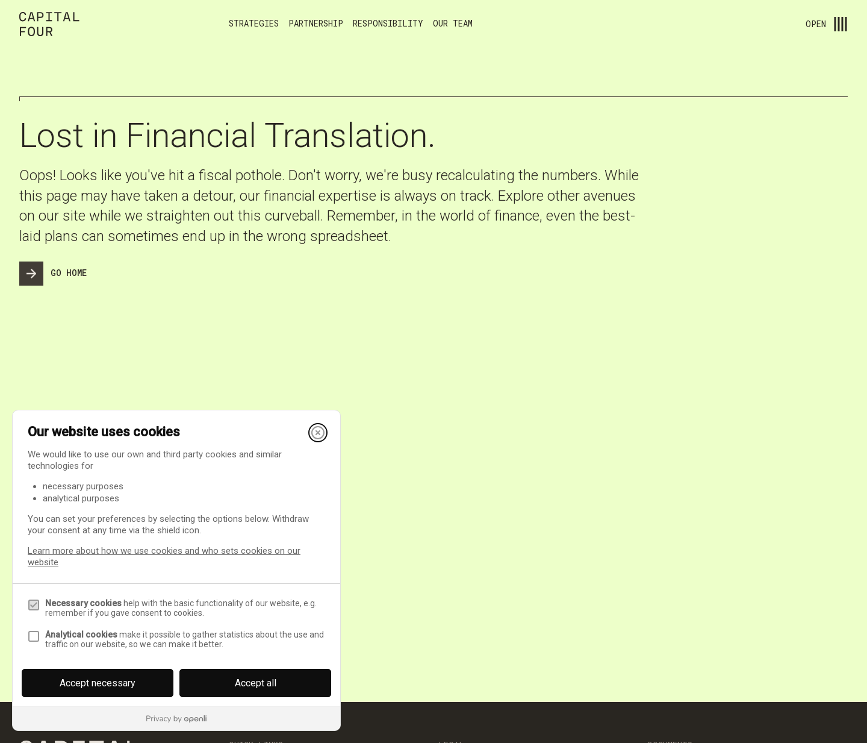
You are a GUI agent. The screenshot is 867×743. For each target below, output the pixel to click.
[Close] (318, 432)
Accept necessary (97, 683)
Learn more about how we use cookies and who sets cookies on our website (164, 556)
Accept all (255, 683)
